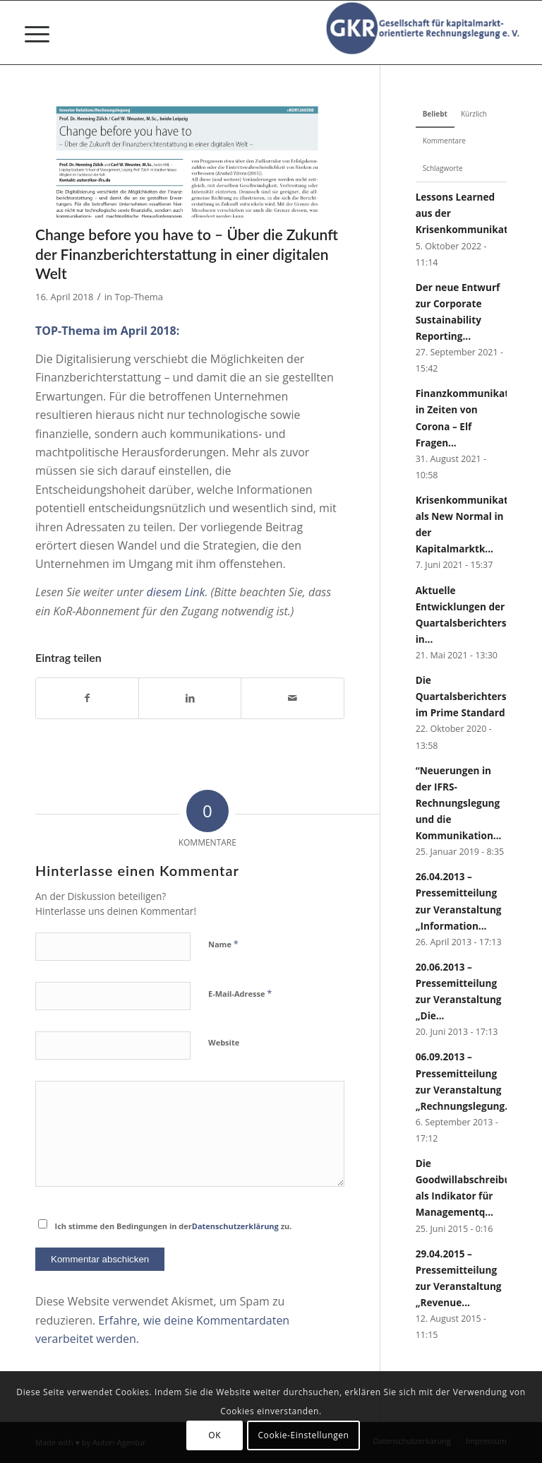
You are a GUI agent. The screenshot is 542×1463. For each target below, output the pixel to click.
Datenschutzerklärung (235, 1226)
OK (214, 1435)
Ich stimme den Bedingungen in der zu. (173, 1226)
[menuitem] (30, 32)
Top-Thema (138, 296)
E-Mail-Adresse (240, 993)
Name (223, 943)
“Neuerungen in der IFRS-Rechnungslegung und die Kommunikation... (459, 803)
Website (223, 1042)
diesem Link (175, 592)
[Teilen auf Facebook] (87, 698)
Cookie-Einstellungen (303, 1435)
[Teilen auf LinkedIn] (190, 698)
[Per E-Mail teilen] (292, 698)
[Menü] (30, 32)
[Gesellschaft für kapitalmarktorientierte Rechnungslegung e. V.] (425, 32)
